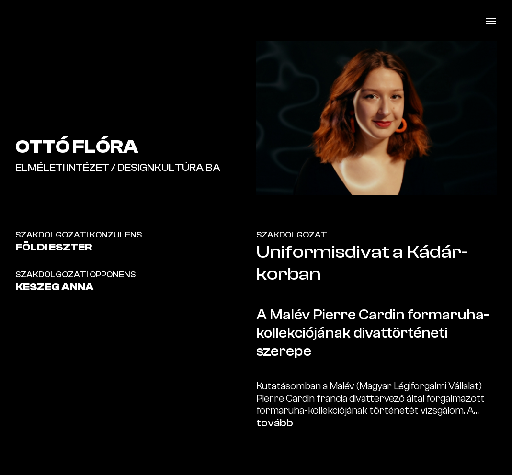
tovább (274, 423)
